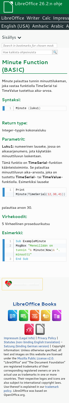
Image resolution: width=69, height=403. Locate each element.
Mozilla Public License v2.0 (35, 357)
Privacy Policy (47, 337)
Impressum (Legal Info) (19, 337)
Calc (46, 18)
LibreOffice (12, 18)
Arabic (57, 26)
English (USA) (15, 26)
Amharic (40, 26)
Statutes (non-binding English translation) (32, 341)
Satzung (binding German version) (26, 345)
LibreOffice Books (34, 302)
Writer (33, 18)
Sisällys (9, 37)
